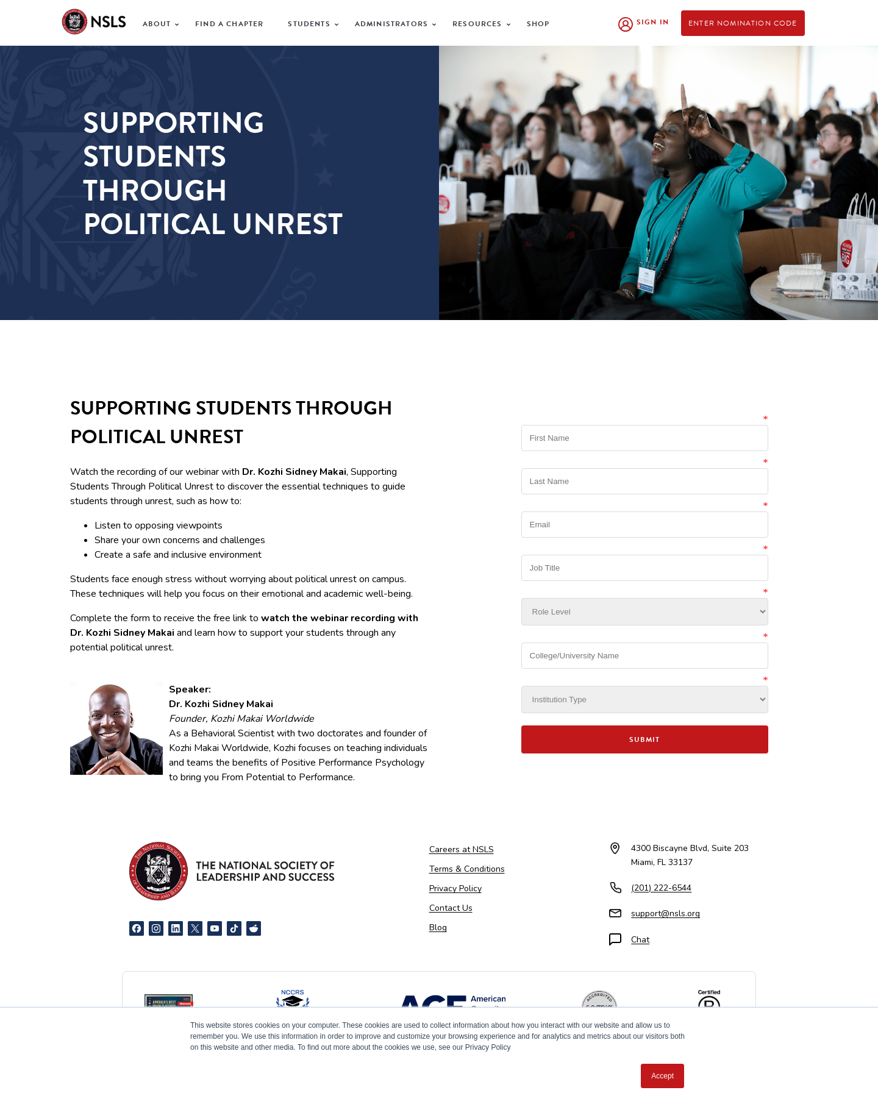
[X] (195, 928)
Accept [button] (662, 1076)
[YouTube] (214, 928)
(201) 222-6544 (661, 888)
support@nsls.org (665, 913)
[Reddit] (253, 928)
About (157, 23)
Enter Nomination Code (743, 23)
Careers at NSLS (461, 849)
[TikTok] (234, 928)
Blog (438, 927)
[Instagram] (156, 928)
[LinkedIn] (175, 928)
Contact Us (451, 908)
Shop (538, 23)
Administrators (391, 23)
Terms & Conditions (467, 869)
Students (309, 23)
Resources (477, 23)
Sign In (653, 21)
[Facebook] (136, 928)
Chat (640, 940)
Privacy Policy (455, 888)
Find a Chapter (229, 23)
